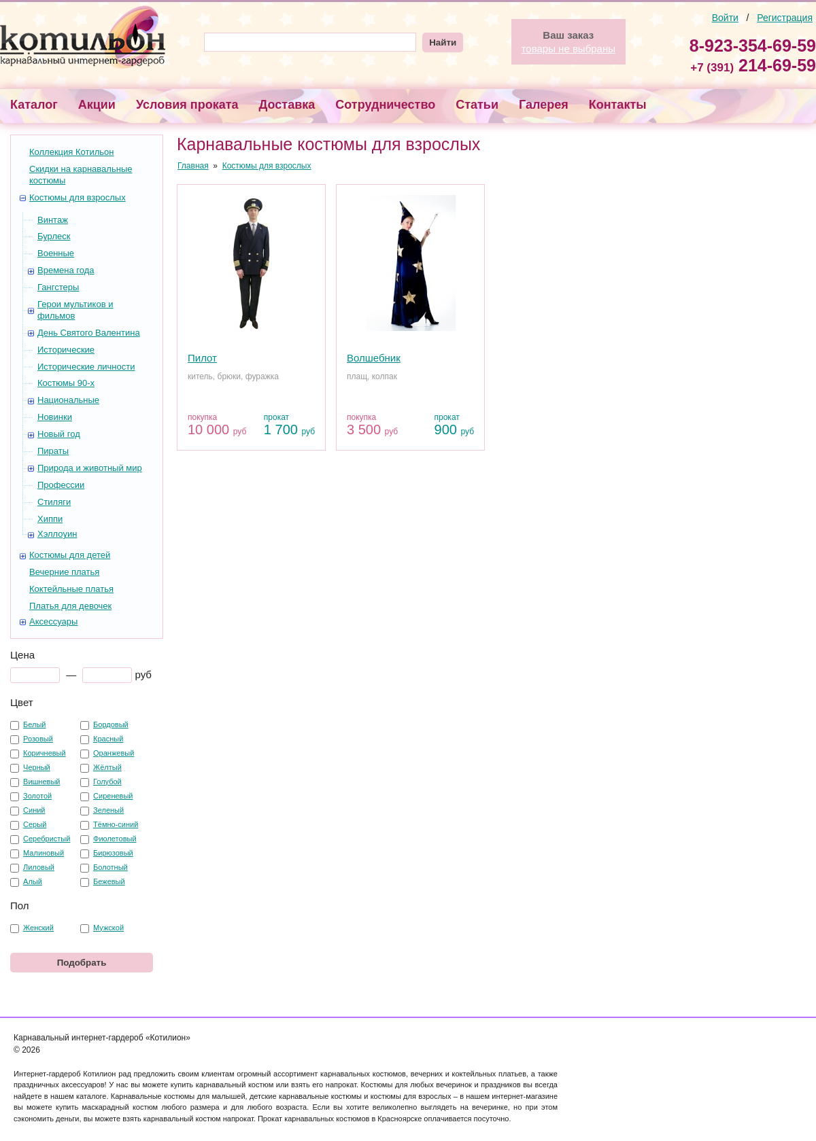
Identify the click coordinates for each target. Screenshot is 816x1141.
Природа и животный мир (89, 468)
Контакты (618, 104)
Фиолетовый (114, 839)
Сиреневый (113, 796)
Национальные (68, 400)
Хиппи (50, 519)
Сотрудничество (385, 104)
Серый (34, 824)
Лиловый (38, 867)
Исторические (66, 350)
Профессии (60, 485)
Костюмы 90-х (66, 383)
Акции (97, 104)
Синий (34, 810)
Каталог (34, 104)
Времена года (66, 270)
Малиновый (43, 853)
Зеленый (108, 810)
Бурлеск (53, 236)
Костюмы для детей (69, 555)
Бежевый (109, 881)
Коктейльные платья (71, 589)
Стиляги (54, 502)
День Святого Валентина (88, 333)
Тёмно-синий (115, 824)
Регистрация (785, 17)
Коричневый (44, 753)
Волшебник (374, 358)
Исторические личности (86, 367)
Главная (193, 166)
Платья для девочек (70, 606)
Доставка (287, 104)
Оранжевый (113, 753)
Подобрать (82, 963)
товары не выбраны (568, 48)
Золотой (37, 796)
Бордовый (111, 724)
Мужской (108, 928)
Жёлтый (107, 767)
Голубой (107, 781)
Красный (108, 739)
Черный (36, 767)
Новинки (54, 417)
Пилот (202, 358)
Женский (38, 928)
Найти (442, 42)
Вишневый (41, 781)
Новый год (58, 434)
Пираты (53, 451)
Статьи (477, 104)
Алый (32, 881)
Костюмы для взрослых (77, 197)
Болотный (110, 867)
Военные (55, 253)
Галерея (543, 104)
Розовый (38, 739)
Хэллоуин (57, 534)
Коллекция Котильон (71, 152)
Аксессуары (53, 621)
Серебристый (46, 839)
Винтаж (52, 220)
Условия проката (187, 104)
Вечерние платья (64, 572)
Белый (34, 724)
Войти (725, 17)
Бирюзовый (113, 853)
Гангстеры (58, 287)
